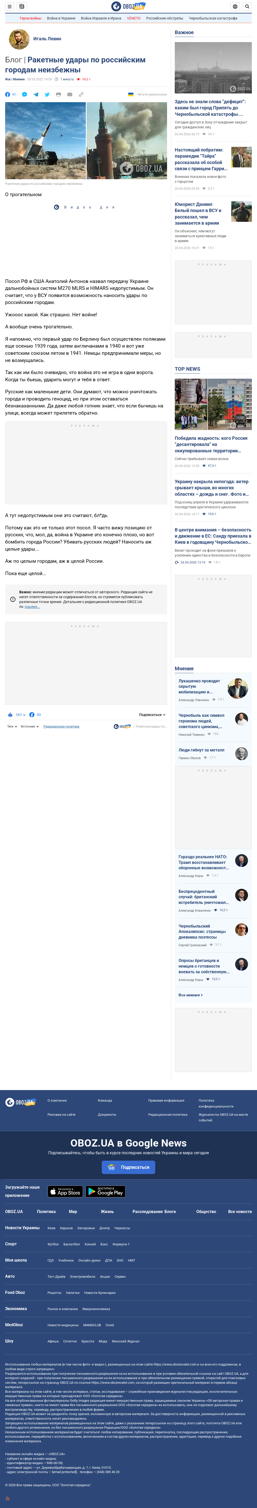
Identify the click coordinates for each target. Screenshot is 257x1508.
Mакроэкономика (96, 1309)
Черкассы (122, 1228)
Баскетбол (71, 1244)
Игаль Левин (47, 38)
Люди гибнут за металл (201, 750)
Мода (103, 1341)
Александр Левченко (194, 700)
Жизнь (107, 1211)
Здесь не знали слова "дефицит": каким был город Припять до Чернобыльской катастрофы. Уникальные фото (210, 108)
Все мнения (189, 995)
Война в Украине (61, 18)
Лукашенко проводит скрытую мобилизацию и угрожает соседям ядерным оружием (199, 687)
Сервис (120, 1276)
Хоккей (90, 1244)
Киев (51, 1228)
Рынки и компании (63, 1309)
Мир (73, 1211)
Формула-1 (121, 1244)
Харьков (66, 1228)
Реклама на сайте (62, 1114)
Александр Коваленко (195, 910)
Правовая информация (166, 1100)
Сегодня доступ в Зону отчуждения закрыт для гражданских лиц (211, 124)
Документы (107, 1114)
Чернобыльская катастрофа (213, 18)
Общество (206, 1211)
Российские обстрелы (164, 18)
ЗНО (120, 1260)
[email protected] (64, 1472)
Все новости (240, 1211)
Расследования (148, 1211)
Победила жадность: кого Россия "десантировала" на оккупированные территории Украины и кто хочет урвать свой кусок (211, 444)
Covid (110, 1325)
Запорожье (86, 1228)
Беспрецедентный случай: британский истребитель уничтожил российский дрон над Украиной (202, 897)
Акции (105, 1276)
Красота (87, 1341)
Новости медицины (63, 1325)
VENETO (134, 18)
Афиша (53, 1341)
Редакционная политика (61, 726)
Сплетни (70, 1341)
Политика (46, 1211)
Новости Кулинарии (100, 1293)
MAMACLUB (92, 1325)
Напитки (73, 1293)
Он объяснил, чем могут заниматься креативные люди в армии (200, 236)
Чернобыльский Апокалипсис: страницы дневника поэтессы (202, 932)
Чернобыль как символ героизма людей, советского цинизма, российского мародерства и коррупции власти (204, 721)
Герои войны (30, 18)
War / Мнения (15, 79)
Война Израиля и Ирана (101, 18)
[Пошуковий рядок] (247, 6)
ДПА (108, 1260)
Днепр (104, 1228)
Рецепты (54, 1293)
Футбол (53, 1244)
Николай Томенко (192, 735)
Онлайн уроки (89, 1260)
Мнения (184, 668)
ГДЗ (51, 1260)
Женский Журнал (126, 1341)
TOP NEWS (187, 369)
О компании (57, 1100)
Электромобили (82, 1276)
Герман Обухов (190, 758)
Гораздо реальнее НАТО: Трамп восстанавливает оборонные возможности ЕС (203, 862)
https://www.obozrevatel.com (175, 1364)
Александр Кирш (191, 876)
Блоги (170, 1211)
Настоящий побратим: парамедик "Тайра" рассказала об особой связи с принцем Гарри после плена (199, 159)
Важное (184, 32)
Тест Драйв (56, 1276)
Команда (105, 1100)
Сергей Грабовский (193, 945)
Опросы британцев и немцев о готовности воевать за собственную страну (202, 966)
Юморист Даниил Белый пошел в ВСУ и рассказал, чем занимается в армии (198, 214)
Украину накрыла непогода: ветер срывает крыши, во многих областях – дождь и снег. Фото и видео (212, 488)
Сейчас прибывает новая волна (201, 459)
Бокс (104, 1244)
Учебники (66, 1260)
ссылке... (32, 607)
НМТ (131, 1260)
